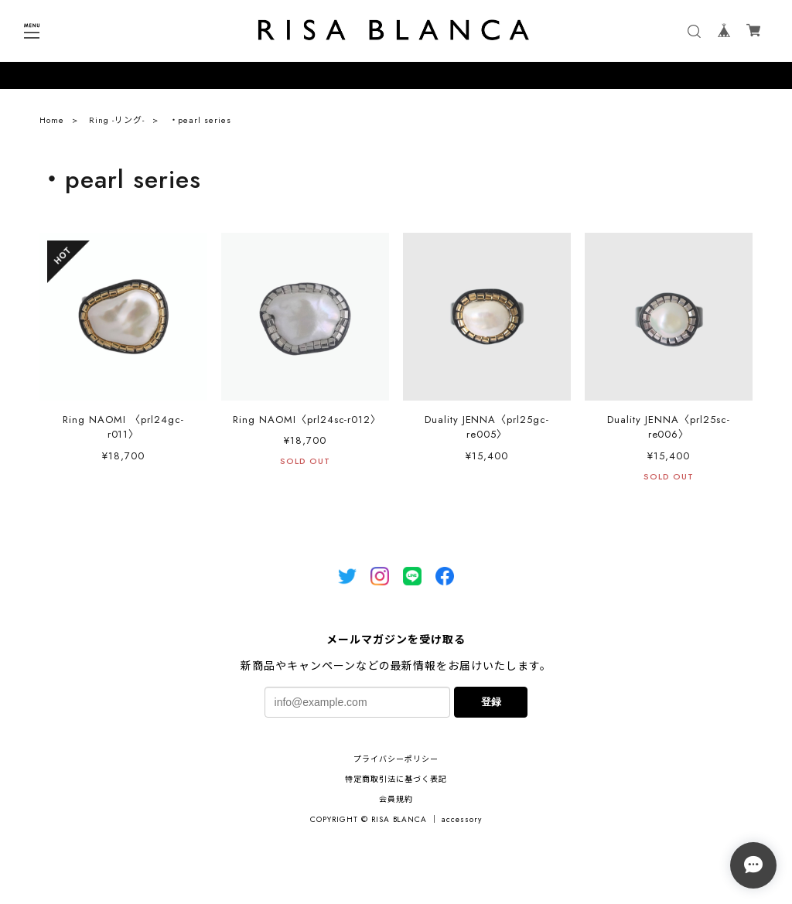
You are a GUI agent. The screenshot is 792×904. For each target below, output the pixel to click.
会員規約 (396, 799)
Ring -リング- (117, 124)
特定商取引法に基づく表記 (396, 779)
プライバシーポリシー (396, 759)
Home (51, 124)
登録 (491, 702)
